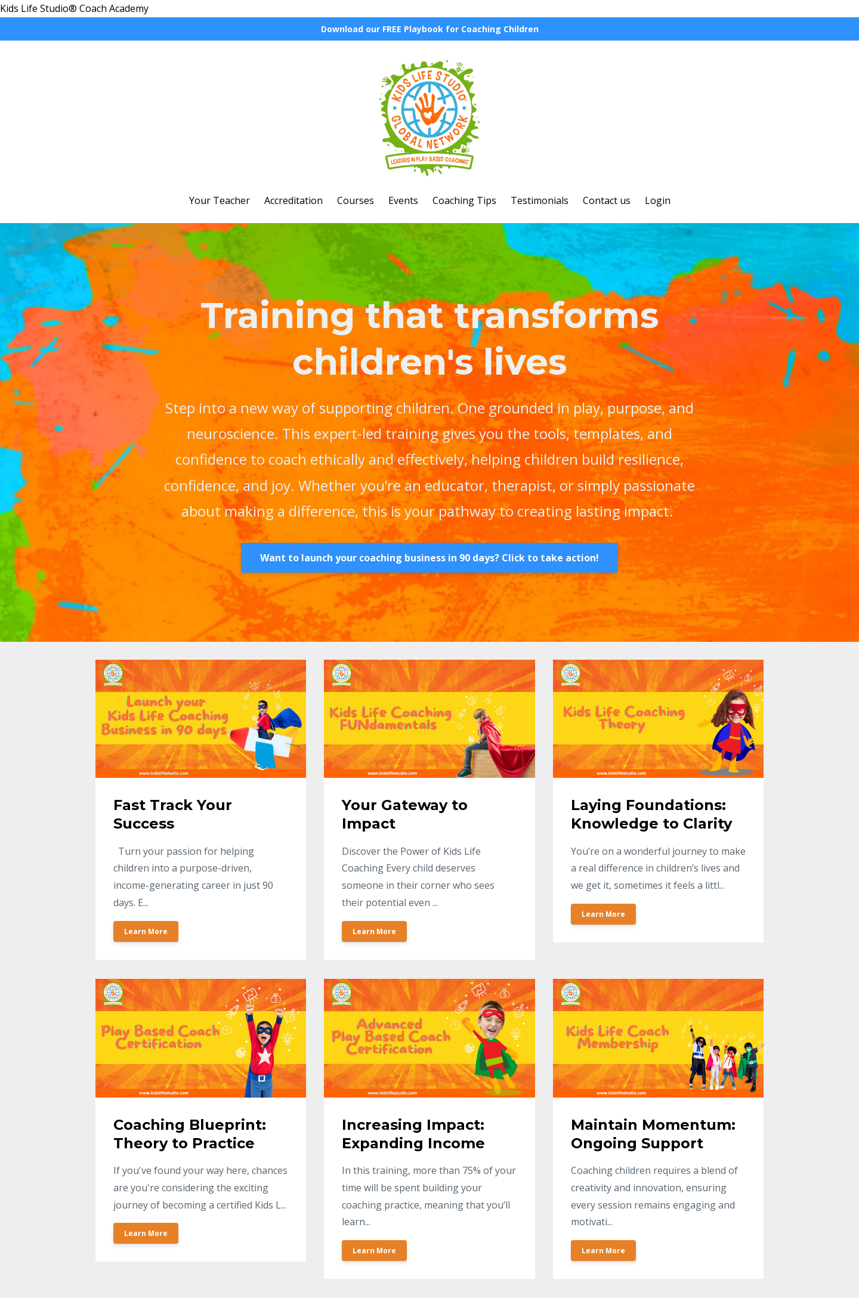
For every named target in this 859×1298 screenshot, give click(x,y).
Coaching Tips (464, 200)
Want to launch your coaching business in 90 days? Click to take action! (429, 557)
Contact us (607, 200)
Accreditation (293, 200)
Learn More (146, 931)
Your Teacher (219, 200)
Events (403, 200)
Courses (355, 200)
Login (657, 200)
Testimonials (539, 200)
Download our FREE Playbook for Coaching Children (430, 29)
